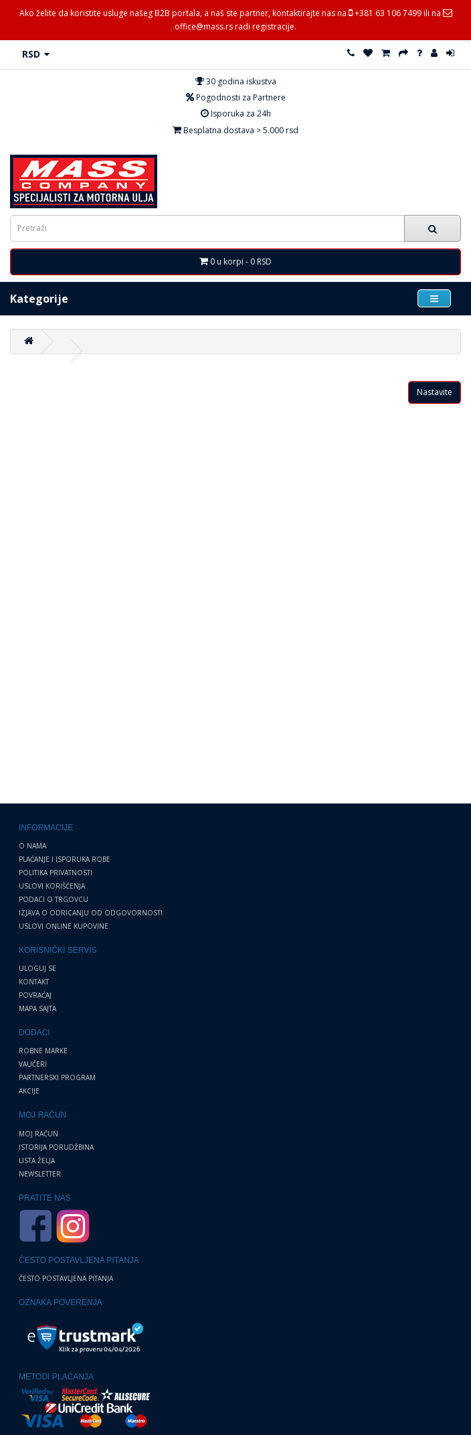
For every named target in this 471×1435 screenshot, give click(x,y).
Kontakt (34, 981)
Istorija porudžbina (56, 1147)
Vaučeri (33, 1064)
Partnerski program (57, 1077)
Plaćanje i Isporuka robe (64, 859)
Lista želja (37, 1160)
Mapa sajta (37, 1008)
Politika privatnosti (55, 872)
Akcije (29, 1091)
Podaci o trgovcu (53, 899)
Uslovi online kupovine (63, 926)
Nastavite (434, 392)
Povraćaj (35, 995)
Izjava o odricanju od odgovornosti (91, 912)
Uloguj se (37, 968)
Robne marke (43, 1050)
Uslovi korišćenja (52, 886)
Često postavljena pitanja (66, 1278)
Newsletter (40, 1174)
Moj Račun (38, 1133)
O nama (32, 845)
